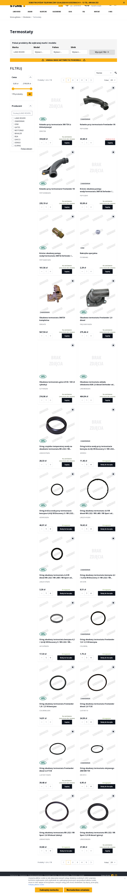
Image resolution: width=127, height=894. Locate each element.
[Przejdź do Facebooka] (112, 875)
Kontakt (97, 11)
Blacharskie (57, 11)
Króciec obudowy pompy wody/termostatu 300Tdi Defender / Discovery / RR (96, 190)
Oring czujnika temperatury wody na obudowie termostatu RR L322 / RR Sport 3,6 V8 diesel (55, 447)
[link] (63, 80)
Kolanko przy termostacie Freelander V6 (97, 124)
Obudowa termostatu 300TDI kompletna (52, 318)
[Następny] (91, 80)
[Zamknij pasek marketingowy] (124, 2)
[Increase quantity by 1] (50, 142)
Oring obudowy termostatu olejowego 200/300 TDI (97, 769)
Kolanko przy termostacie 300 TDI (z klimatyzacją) (55, 125)
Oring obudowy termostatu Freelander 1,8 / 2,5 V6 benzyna (97, 640)
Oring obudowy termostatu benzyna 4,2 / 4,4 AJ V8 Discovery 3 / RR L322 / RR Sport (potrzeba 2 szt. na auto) (97, 576)
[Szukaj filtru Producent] (22, 113)
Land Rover (16, 11)
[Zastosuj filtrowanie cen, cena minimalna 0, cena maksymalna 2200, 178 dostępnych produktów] (29, 94)
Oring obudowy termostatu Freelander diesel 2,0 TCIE (97, 705)
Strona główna (15, 17)
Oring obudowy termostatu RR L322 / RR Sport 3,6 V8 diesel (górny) (97, 833)
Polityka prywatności (35, 875)
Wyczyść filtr (102, 52)
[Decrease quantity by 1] (41, 142)
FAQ (83, 11)
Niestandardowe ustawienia (78, 889)
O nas (110, 11)
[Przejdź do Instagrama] (116, 875)
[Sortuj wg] (104, 73)
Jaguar (30, 11)
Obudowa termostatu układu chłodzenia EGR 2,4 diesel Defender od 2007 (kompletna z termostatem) (96, 383)
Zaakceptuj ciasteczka (49, 889)
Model (37, 47)
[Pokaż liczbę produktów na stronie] (113, 80)
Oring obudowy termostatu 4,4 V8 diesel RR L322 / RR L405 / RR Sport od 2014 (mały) (55, 576)
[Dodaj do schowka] (73, 88)
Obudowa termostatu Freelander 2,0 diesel (96, 318)
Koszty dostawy (63, 875)
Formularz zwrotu (50, 875)
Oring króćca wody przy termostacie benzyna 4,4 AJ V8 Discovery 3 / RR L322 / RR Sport (97, 447)
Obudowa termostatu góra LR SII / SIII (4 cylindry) (57, 383)
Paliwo (55, 47)
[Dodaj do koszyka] (106, 464)
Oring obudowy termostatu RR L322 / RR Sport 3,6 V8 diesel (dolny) (57, 833)
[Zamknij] (124, 878)
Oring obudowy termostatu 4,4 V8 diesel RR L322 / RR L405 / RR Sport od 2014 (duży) (96, 512)
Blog (70, 11)
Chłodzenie (27, 17)
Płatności (74, 875)
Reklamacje (14, 875)
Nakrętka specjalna (88, 253)
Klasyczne (43, 11)
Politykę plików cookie (36, 885)
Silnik (73, 47)
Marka (15, 47)
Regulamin (23, 875)
